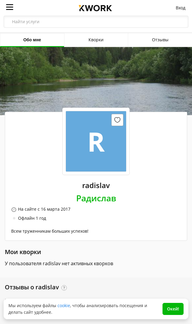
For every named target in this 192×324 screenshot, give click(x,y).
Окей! (173, 309)
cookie (63, 305)
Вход (180, 8)
